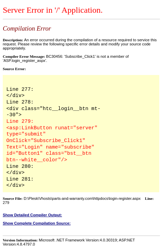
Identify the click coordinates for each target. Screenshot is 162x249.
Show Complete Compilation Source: (36, 223)
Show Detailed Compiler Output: (32, 215)
